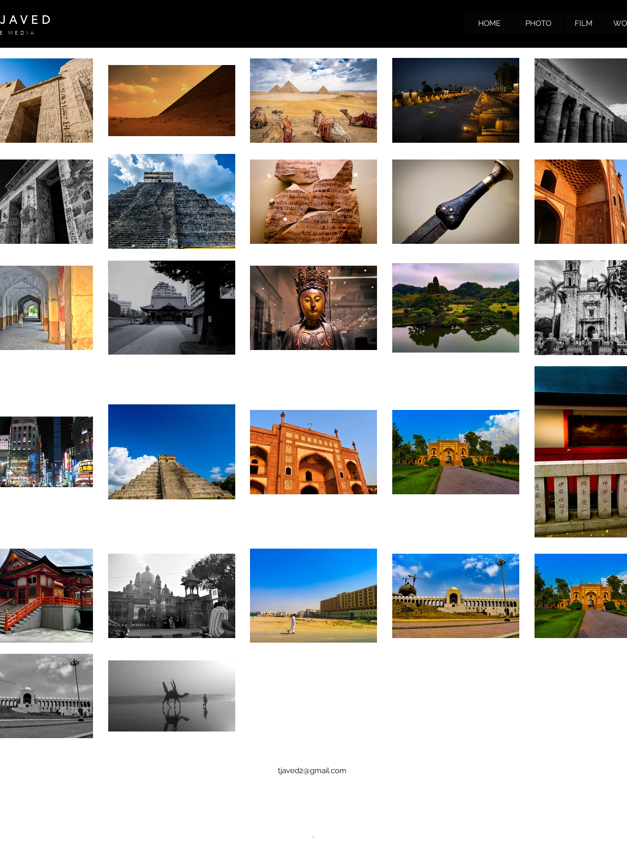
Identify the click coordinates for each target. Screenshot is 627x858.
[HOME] (489, 23)
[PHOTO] (538, 23)
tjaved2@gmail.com (312, 770)
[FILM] (583, 23)
